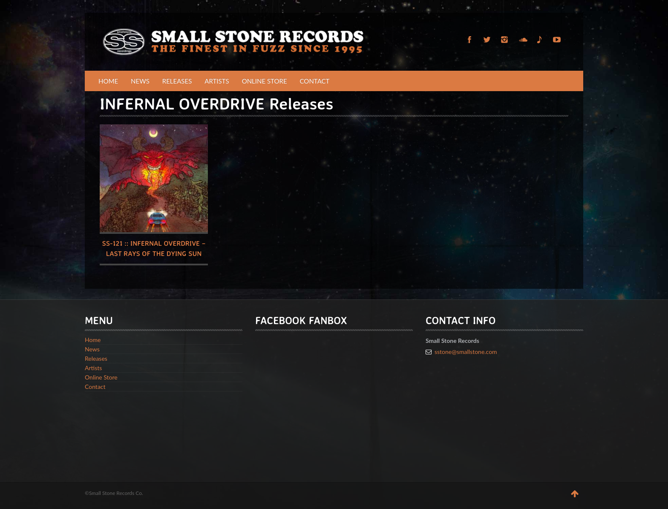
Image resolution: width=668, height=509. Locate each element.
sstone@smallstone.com (466, 351)
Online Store (264, 81)
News (140, 81)
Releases (177, 81)
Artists (216, 81)
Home (108, 81)
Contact (315, 81)
